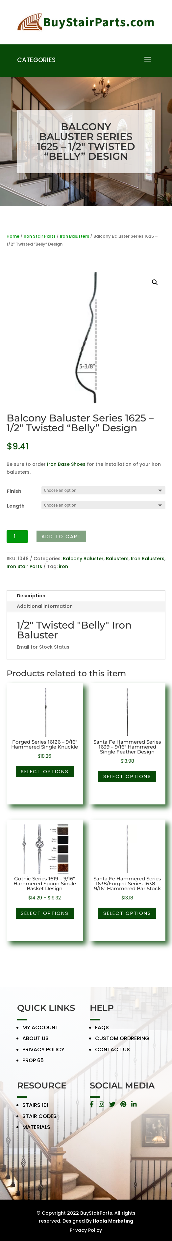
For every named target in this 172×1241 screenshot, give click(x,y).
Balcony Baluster (83, 558)
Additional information (45, 606)
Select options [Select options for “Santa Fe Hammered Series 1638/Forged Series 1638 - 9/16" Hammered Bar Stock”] (127, 913)
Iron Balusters (74, 236)
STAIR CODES (39, 1120)
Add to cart (61, 536)
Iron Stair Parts (40, 236)
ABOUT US (35, 1042)
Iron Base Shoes (66, 464)
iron (63, 566)
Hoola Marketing (112, 1221)
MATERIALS (36, 1131)
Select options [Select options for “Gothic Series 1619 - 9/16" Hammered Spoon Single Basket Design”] (45, 913)
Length (16, 506)
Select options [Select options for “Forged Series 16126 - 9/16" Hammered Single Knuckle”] (45, 771)
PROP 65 (33, 1064)
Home (13, 236)
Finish (14, 491)
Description (31, 595)
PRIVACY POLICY (43, 1053)
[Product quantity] (17, 536)
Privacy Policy (86, 1230)
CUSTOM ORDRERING (122, 1042)
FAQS (102, 1031)
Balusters (117, 558)
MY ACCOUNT (40, 1031)
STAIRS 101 (35, 1109)
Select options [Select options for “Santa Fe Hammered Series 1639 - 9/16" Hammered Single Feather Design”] (127, 776)
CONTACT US (112, 1053)
